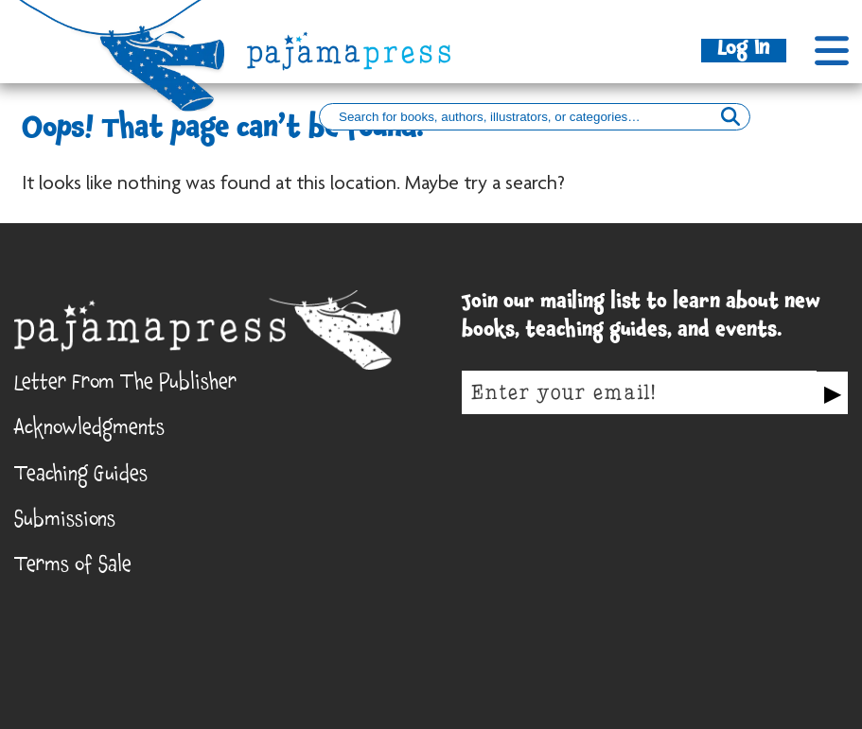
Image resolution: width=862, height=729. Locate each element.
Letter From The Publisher (125, 385)
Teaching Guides (81, 477)
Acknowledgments (89, 431)
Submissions (64, 522)
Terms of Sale (73, 568)
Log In (743, 51)
